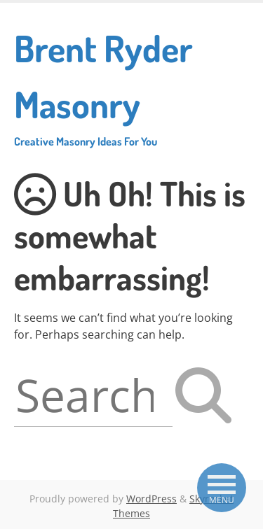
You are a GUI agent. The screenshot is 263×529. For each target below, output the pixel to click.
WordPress (151, 498)
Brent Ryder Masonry (131, 86)
